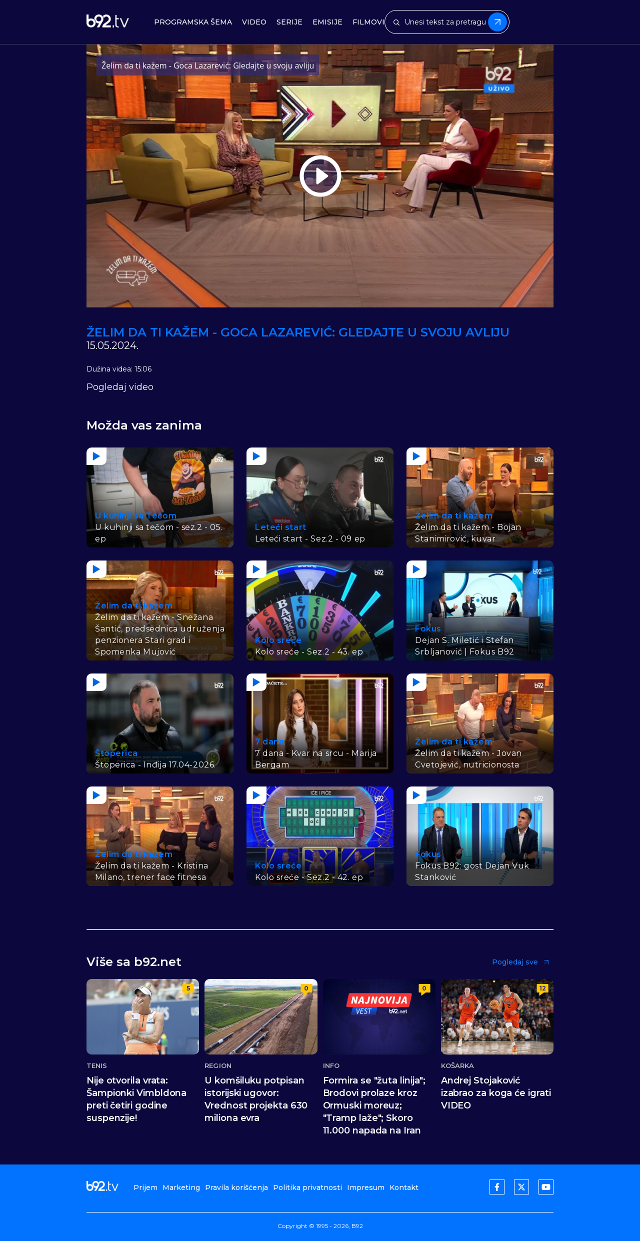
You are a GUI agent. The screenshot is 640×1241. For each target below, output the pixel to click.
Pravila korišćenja (236, 1187)
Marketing (181, 1187)
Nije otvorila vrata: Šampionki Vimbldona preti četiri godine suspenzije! (136, 1099)
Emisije (327, 22)
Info (331, 1066)
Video (254, 22)
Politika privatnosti (307, 1187)
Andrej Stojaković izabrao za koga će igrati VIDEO (496, 1093)
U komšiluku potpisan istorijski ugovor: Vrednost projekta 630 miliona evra (256, 1099)
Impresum (365, 1187)
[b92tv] (107, 22)
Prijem (146, 1187)
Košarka (457, 1066)
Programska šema (193, 22)
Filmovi (368, 22)
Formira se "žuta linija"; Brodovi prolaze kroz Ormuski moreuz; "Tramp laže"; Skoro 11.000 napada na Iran (374, 1105)
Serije (289, 22)
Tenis (97, 1066)
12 (543, 988)
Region (218, 1066)
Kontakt (404, 1187)
